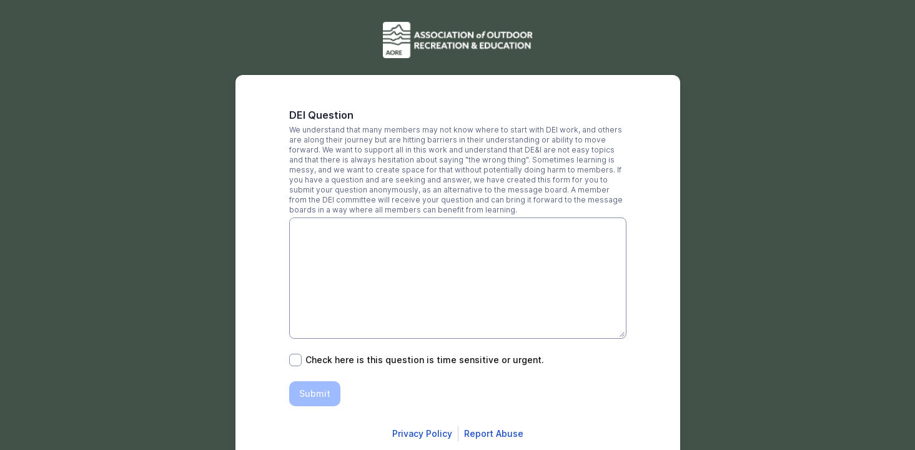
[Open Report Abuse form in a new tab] (493, 434)
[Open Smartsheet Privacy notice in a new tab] (422, 434)
